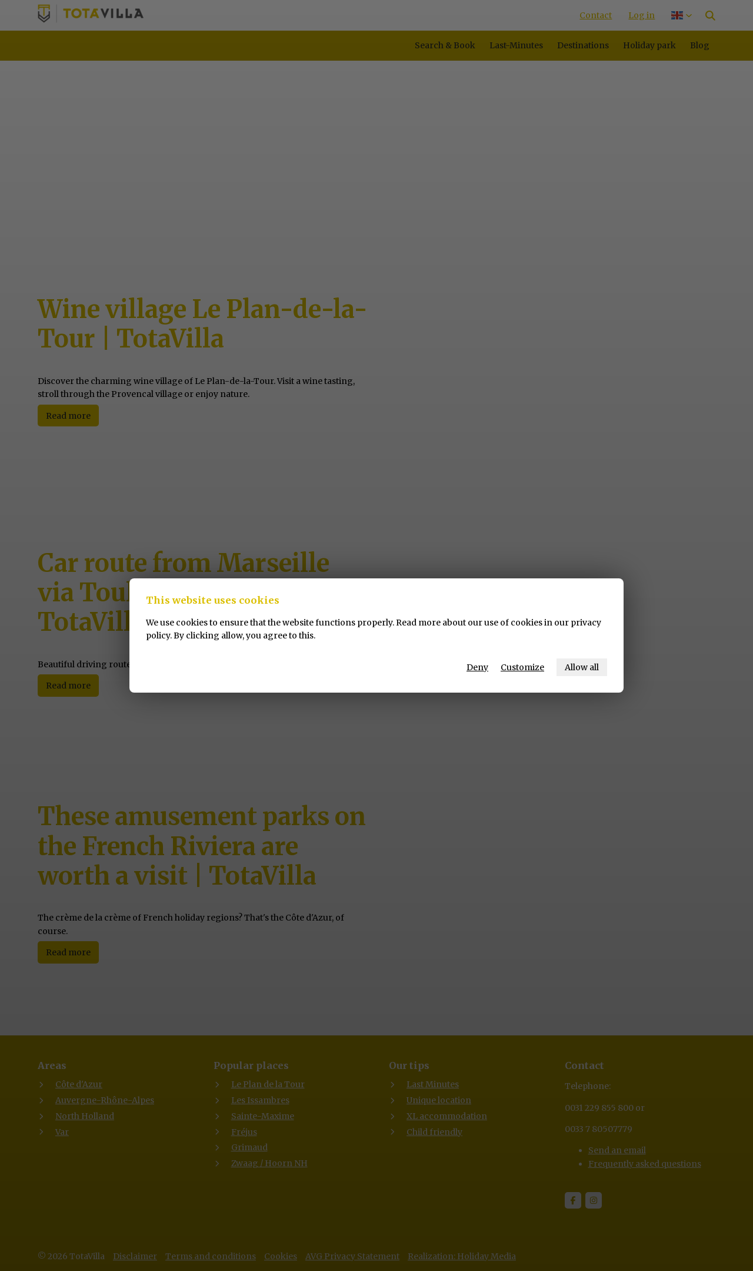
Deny (477, 667)
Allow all (582, 667)
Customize (522, 667)
